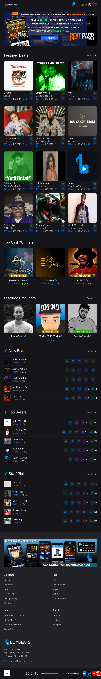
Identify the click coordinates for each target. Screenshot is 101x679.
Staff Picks (18, 474)
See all (92, 55)
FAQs (55, 580)
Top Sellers (18, 412)
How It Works (59, 584)
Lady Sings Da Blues (23, 368)
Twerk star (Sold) (21, 457)
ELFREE (8, 228)
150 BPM (48, 231)
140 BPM (16, 144)
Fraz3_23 (71, 96)
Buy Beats (8, 580)
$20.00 (15, 424)
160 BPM (25, 433)
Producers (9, 589)
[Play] (32, 673)
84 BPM (24, 390)
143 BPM (48, 99)
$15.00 (15, 399)
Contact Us (9, 629)
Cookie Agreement (12, 624)
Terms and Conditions (14, 615)
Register (57, 589)
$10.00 (15, 452)
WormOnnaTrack (75, 186)
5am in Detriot (20, 500)
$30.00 (15, 372)
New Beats (17, 351)
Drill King (17, 519)
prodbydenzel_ (42, 186)
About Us (8, 602)
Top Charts (9, 593)
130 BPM (16, 231)
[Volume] (74, 673)
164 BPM (25, 495)
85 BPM (24, 461)
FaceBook (57, 615)
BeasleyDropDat (44, 96)
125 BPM (25, 442)
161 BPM (80, 189)
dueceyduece (73, 141)
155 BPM (80, 231)
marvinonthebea (75, 228)
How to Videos (59, 598)
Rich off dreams (20, 510)
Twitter (56, 619)
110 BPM (48, 189)
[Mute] (67, 673)
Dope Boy (17, 482)
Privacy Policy (10, 619)
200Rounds (18, 448)
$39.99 (15, 495)
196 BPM (25, 504)
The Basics (18, 439)
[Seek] (50, 673)
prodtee (7, 141)
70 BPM (24, 522)
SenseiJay (41, 228)
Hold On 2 (17, 396)
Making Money (10, 598)
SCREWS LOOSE (20, 421)
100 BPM (25, 362)
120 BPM (80, 99)
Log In (55, 593)
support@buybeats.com (18, 661)
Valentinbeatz (43, 141)
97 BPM (24, 372)
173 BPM (25, 513)
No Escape (18, 491)
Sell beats (8, 584)
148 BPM (25, 399)
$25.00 (15, 362)
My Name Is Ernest (22, 387)
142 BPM (16, 99)
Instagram (57, 624)
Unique (7, 96)
